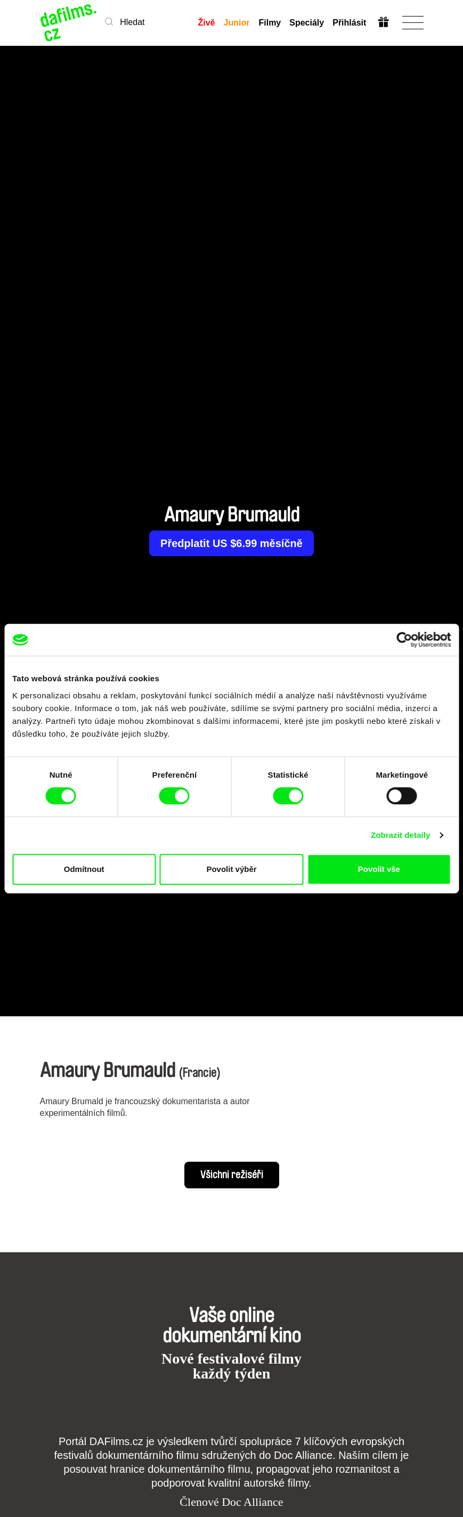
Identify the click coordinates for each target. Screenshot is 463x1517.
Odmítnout (84, 869)
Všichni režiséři (231, 1175)
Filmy (269, 22)
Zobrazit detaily (400, 834)
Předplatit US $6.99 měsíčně (231, 543)
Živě (206, 22)
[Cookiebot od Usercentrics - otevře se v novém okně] (404, 640)
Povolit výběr (231, 869)
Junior (237, 22)
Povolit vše (379, 869)
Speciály (306, 22)
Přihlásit (348, 22)
